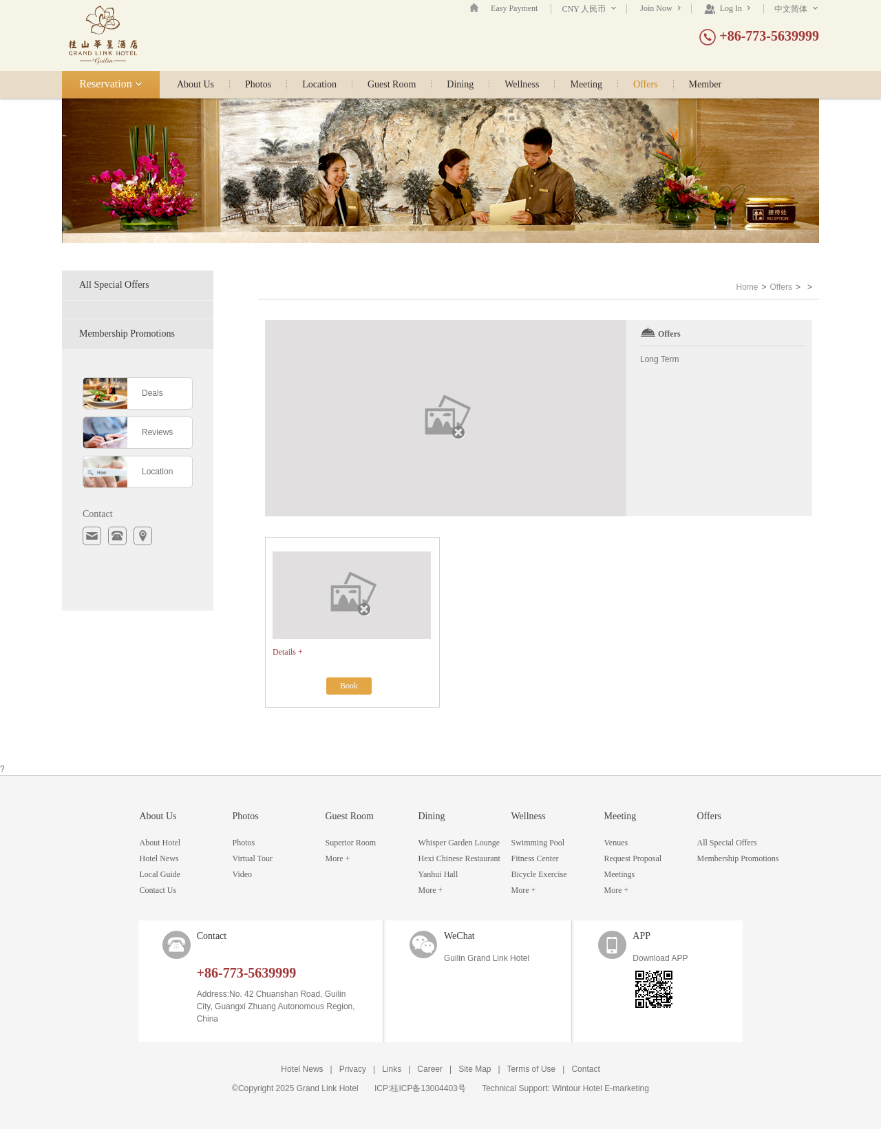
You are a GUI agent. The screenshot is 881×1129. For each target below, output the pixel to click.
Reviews (157, 432)
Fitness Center (535, 858)
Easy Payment (514, 8)
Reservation (110, 83)
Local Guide (160, 874)
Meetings (619, 874)
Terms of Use (531, 1069)
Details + (288, 652)
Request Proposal (633, 858)
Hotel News (159, 858)
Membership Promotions (127, 333)
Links (391, 1069)
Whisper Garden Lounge (459, 842)
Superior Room (351, 842)
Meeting (586, 84)
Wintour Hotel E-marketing (600, 1088)
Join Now (660, 8)
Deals (152, 393)
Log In (727, 8)
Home (747, 287)
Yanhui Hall (438, 874)
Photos (258, 84)
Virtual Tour (253, 858)
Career (430, 1069)
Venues (616, 842)
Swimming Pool (538, 842)
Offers (645, 84)
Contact (585, 1069)
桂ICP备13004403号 (427, 1088)
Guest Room (392, 84)
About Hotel (160, 842)
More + (338, 858)
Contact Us (158, 890)
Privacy (352, 1069)
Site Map (474, 1069)
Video (243, 874)
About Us (195, 84)
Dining (460, 84)
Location (319, 84)
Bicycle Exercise (539, 874)
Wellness (522, 84)
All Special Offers (114, 284)
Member (705, 84)
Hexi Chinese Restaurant (459, 858)
